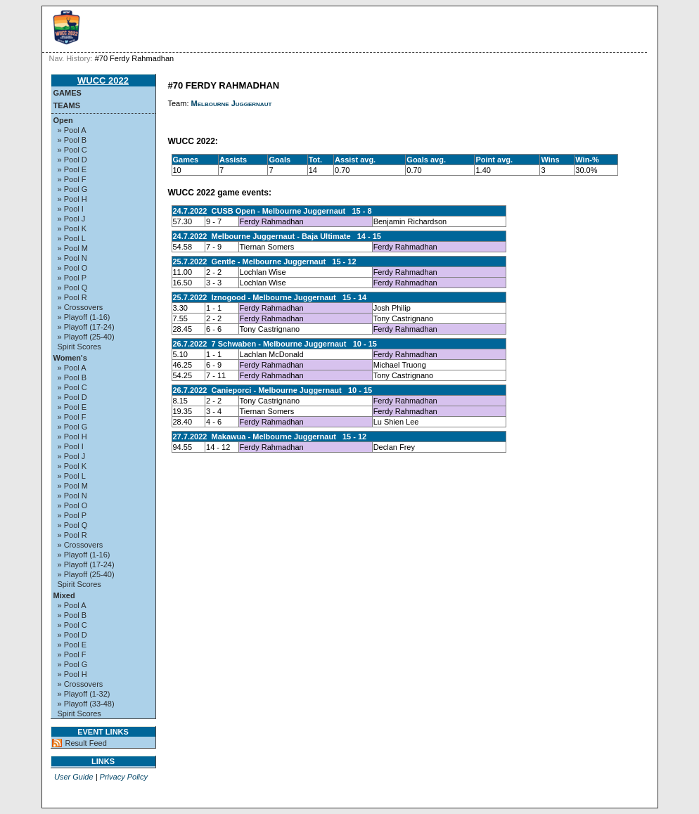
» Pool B (72, 140)
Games (67, 93)
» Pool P (72, 277)
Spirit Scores (79, 346)
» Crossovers (80, 307)
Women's (70, 358)
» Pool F (72, 179)
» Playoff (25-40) (86, 336)
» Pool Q (73, 287)
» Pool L (72, 238)
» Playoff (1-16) (84, 317)
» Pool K (72, 228)
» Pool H (72, 199)
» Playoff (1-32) (84, 694)
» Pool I (71, 209)
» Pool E (72, 169)
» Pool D (72, 159)
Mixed (64, 595)
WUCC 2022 (103, 80)
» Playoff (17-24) (86, 327)
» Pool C (72, 150)
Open (63, 120)
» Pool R (72, 297)
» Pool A (72, 130)
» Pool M (73, 248)
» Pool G (73, 189)
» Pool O (73, 268)
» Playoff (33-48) (86, 703)
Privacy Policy (124, 777)
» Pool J (72, 218)
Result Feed (86, 743)
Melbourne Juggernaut (231, 103)
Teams (67, 105)
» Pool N (72, 258)
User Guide (74, 777)
